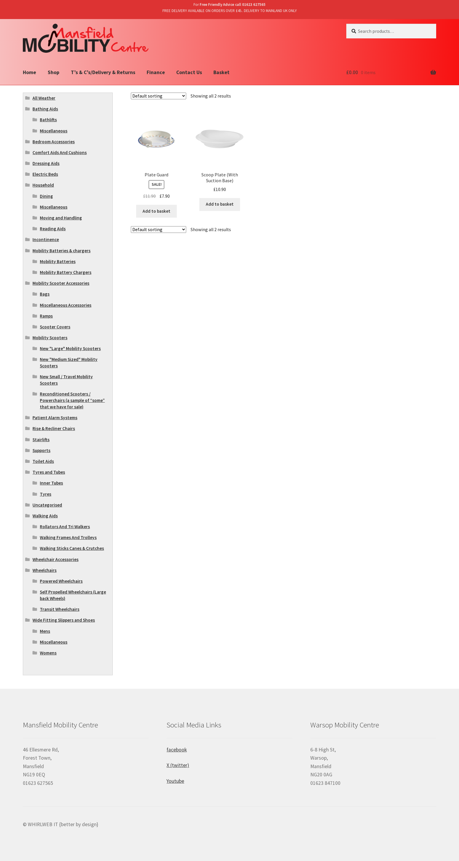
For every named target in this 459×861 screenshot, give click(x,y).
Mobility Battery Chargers (65, 272)
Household (43, 185)
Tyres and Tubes (48, 472)
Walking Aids (45, 516)
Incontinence (45, 239)
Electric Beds (45, 174)
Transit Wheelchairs (59, 609)
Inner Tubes (51, 483)
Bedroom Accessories (53, 141)
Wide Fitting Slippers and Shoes (63, 620)
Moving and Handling (61, 218)
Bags (44, 294)
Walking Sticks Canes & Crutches (72, 548)
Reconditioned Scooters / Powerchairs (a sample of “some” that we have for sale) (72, 400)
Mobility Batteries (58, 261)
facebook (177, 749)
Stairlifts (40, 439)
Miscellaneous (53, 131)
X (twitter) (178, 765)
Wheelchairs (44, 570)
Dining (46, 196)
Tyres (45, 494)
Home (29, 72)
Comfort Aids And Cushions (59, 152)
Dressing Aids (45, 163)
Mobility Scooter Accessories (60, 283)
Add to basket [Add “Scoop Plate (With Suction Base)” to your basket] (220, 204)
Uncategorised (47, 505)
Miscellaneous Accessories (65, 305)
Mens (45, 631)
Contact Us (189, 72)
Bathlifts (48, 119)
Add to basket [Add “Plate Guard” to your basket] (156, 211)
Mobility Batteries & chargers (61, 250)
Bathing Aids (45, 109)
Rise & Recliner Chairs (53, 428)
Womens (48, 653)
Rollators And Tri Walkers (65, 526)
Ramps (46, 316)
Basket (221, 72)
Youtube (175, 781)
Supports (41, 450)
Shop (53, 72)
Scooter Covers (55, 327)
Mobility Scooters (49, 337)
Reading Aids (53, 228)
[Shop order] (158, 96)
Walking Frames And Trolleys (68, 537)
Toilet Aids (43, 461)
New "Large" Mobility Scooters (70, 348)
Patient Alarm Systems (54, 417)
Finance (156, 72)
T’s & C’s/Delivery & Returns (103, 72)
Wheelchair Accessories (55, 559)
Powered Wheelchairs (61, 581)
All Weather (43, 98)
